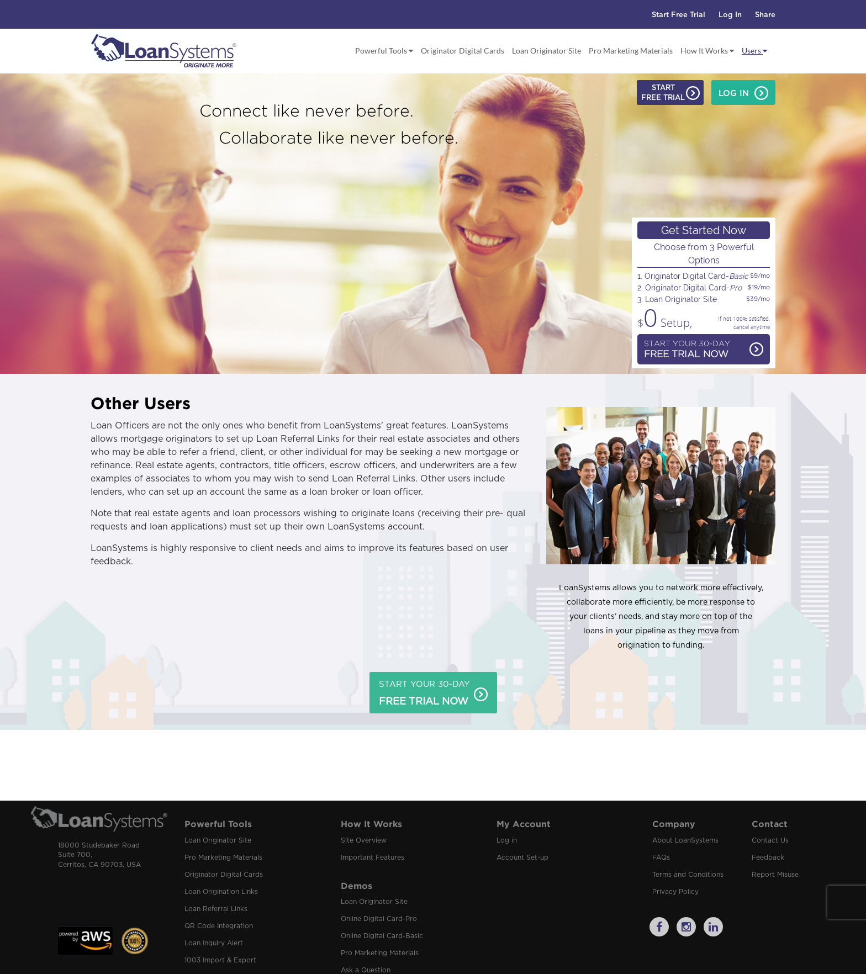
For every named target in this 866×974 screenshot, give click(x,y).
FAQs (661, 857)
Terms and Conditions (688, 874)
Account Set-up (522, 857)
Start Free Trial (678, 15)
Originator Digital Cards (462, 50)
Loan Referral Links (215, 909)
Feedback (768, 857)
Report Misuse (775, 874)
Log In (730, 15)
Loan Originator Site (546, 50)
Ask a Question (365, 970)
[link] (85, 898)
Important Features (372, 857)
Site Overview (364, 840)
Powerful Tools (384, 50)
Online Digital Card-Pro (379, 918)
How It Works (707, 50)
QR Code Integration (218, 926)
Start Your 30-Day (703, 350)
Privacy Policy (675, 891)
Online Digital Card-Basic (382, 936)
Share (765, 15)
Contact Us (770, 840)
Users (754, 50)
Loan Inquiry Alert (213, 943)
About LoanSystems (685, 840)
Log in (507, 840)
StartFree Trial (670, 93)
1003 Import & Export (220, 960)
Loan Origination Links (221, 891)
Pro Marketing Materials (631, 50)
